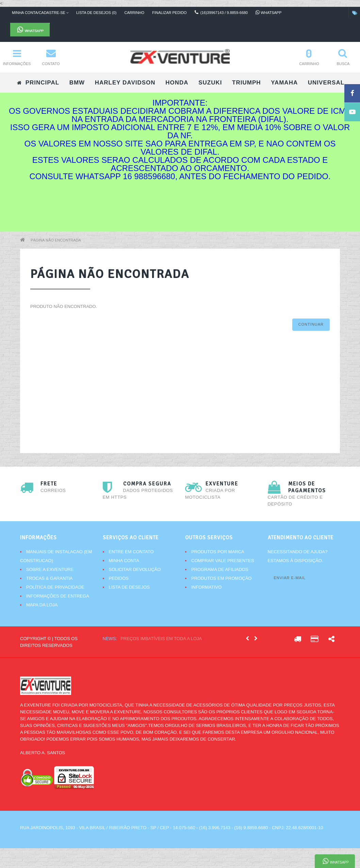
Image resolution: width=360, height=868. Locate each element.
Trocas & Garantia (49, 578)
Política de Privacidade (55, 587)
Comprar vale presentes (222, 560)
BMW (77, 82)
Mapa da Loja (42, 604)
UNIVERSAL (326, 82)
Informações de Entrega (57, 596)
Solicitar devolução (135, 569)
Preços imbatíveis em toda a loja (161, 638)
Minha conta (124, 560)
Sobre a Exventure (49, 569)
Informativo (206, 587)
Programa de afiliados (219, 569)
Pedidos (119, 578)
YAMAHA (284, 82)
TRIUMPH (246, 82)
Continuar (311, 324)
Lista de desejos (129, 587)
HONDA (176, 82)
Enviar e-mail (290, 578)
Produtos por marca (217, 551)
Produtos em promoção (221, 578)
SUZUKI (210, 82)
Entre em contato (131, 551)
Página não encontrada (56, 240)
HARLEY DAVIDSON (125, 82)
